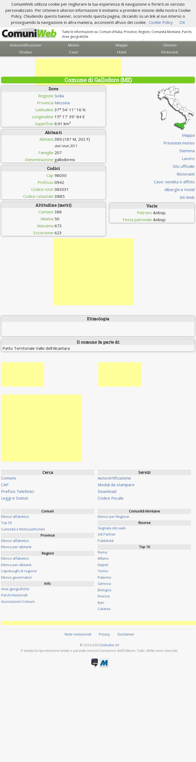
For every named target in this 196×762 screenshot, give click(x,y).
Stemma (187, 150)
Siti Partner (107, 534)
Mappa (188, 135)
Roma (102, 552)
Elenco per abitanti (16, 546)
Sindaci (25, 52)
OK (182, 22)
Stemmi (170, 45)
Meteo (73, 45)
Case (73, 52)
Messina (62, 102)
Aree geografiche (15, 588)
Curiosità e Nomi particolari (23, 529)
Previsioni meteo (179, 143)
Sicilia (59, 95)
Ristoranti (169, 52)
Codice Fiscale (111, 498)
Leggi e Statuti (14, 498)
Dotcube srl (109, 644)
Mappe (121, 45)
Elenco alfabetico (15, 516)
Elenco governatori (16, 577)
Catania (104, 608)
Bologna (104, 590)
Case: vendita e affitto (174, 181)
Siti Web (187, 197)
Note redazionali (78, 634)
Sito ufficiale (184, 166)
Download (107, 491)
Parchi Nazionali (14, 595)
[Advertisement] (78, 71)
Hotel (121, 52)
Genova (104, 583)
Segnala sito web (112, 528)
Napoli (103, 564)
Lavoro (188, 158)
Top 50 (6, 522)
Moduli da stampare (116, 484)
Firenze (104, 596)
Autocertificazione (25, 45)
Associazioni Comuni (18, 601)
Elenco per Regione (113, 516)
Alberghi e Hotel (180, 189)
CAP (5, 484)
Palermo (104, 577)
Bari (101, 602)
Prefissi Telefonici (17, 491)
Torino (103, 570)
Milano (103, 558)
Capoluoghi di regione (19, 570)
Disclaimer (126, 634)
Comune (8, 478)
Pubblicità (106, 540)
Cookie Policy (161, 22)
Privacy (104, 634)
